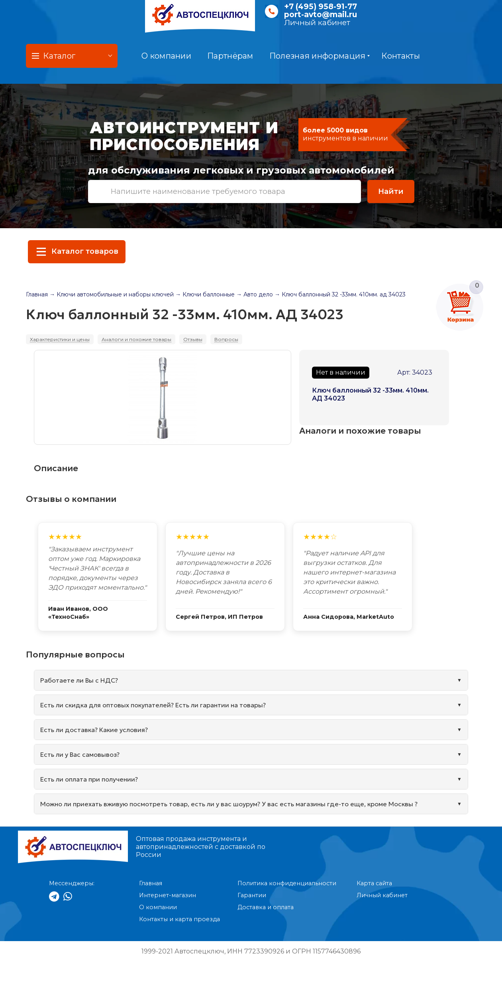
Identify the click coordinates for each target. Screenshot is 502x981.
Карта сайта (374, 883)
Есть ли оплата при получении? (89, 779)
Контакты (400, 56)
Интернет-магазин (167, 895)
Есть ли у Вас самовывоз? (80, 754)
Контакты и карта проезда (179, 919)
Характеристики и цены (60, 339)
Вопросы (226, 339)
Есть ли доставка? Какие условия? (94, 730)
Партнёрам (230, 56)
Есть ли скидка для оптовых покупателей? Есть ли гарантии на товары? (153, 705)
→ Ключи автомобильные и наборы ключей (111, 294)
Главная (37, 294)
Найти (391, 191)
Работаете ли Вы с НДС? (79, 680)
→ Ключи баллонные (205, 294)
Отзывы (192, 339)
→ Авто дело (254, 294)
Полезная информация (319, 56)
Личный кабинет (317, 22)
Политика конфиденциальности (286, 883)
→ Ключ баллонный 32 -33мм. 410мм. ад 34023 (340, 294)
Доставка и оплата (265, 907)
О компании (166, 56)
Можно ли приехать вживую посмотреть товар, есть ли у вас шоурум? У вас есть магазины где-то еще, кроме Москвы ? (229, 804)
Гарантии (251, 895)
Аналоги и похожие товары (136, 339)
